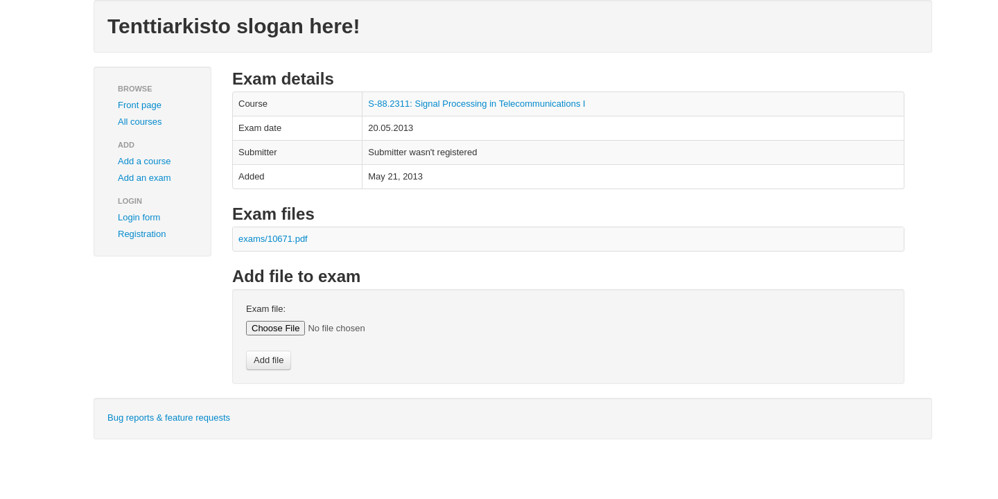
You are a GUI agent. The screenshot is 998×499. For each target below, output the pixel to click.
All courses (140, 121)
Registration (142, 234)
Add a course (144, 161)
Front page (139, 105)
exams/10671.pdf (273, 239)
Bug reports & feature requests (168, 417)
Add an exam (144, 178)
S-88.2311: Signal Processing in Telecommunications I (476, 103)
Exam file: (266, 309)
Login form (139, 217)
